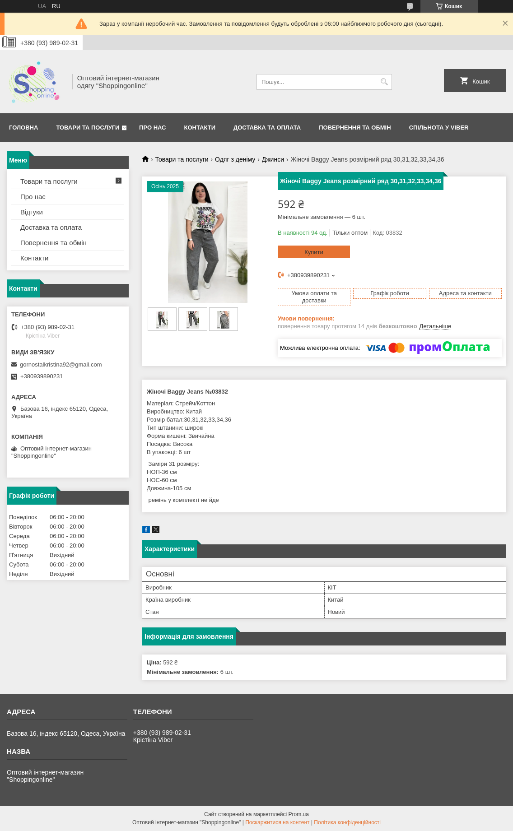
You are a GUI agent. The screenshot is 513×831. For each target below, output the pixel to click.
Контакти (200, 127)
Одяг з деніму (235, 159)
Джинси (273, 159)
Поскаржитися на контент (277, 822)
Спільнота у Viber (439, 127)
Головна (23, 127)
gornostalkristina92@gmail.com (61, 364)
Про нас (152, 127)
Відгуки (31, 212)
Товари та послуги (87, 127)
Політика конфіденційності (347, 822)
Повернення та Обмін (355, 127)
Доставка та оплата (267, 127)
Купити (313, 252)
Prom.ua (299, 814)
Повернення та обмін (53, 242)
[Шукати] (384, 82)
